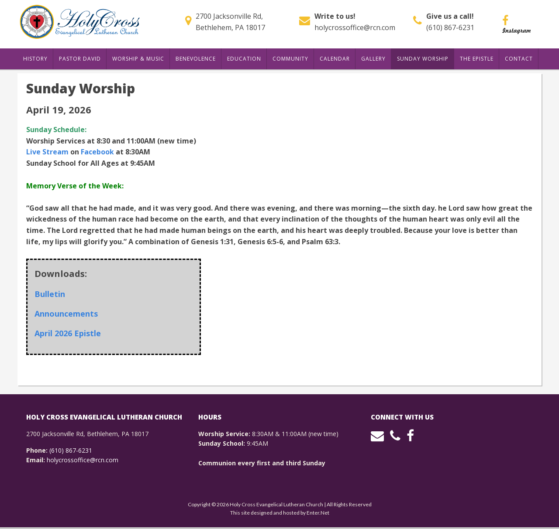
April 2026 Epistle (68, 333)
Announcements (66, 313)
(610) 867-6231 (450, 27)
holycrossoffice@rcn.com (354, 27)
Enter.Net (318, 512)
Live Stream (47, 152)
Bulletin (50, 294)
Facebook (97, 152)
